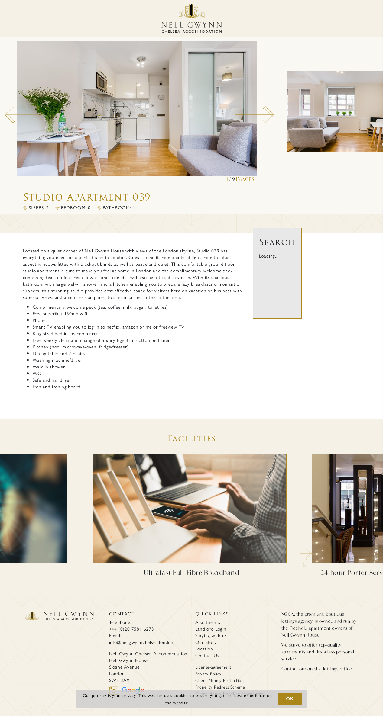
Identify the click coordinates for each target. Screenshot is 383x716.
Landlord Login (210, 628)
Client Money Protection (219, 680)
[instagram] (115, 689)
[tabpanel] (134, 111)
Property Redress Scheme (220, 687)
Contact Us (207, 655)
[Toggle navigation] (368, 18)
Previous (8, 109)
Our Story (206, 642)
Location (204, 648)
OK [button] (290, 699)
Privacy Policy (208, 673)
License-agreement (213, 667)
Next (238, 109)
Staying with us (211, 635)
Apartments (207, 622)
